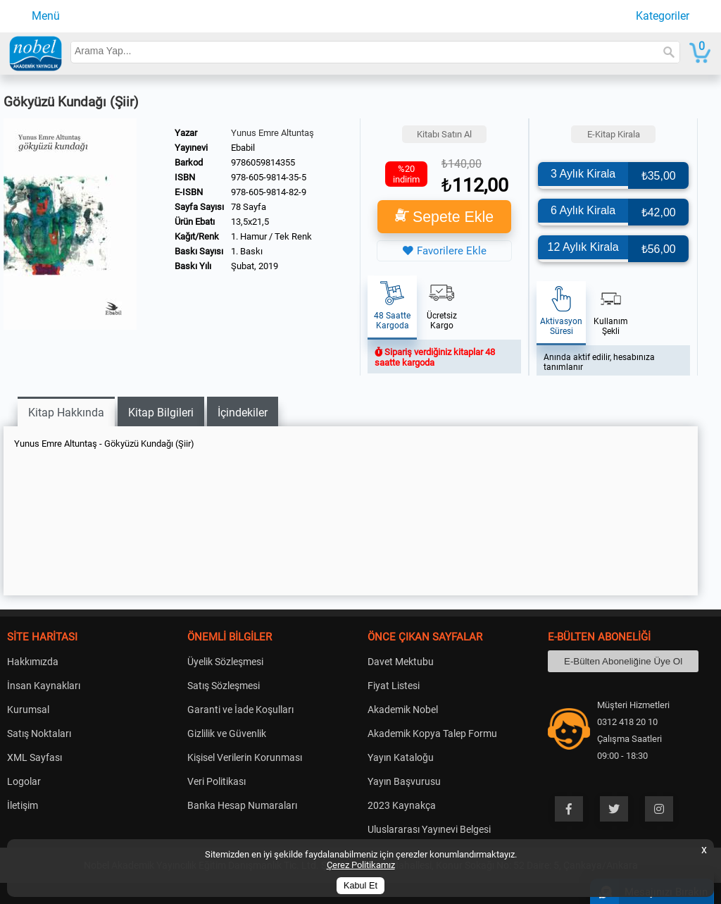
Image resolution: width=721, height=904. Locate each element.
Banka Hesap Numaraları (242, 805)
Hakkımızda (32, 661)
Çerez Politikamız (361, 865)
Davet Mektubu (401, 661)
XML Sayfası (34, 757)
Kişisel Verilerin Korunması (244, 757)
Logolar (24, 781)
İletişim (22, 805)
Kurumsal (28, 709)
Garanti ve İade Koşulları (240, 709)
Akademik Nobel (403, 709)
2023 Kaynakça (402, 805)
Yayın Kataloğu (401, 757)
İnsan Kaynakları (43, 685)
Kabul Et (360, 886)
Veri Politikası (216, 781)
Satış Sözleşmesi (223, 685)
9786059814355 (263, 162)
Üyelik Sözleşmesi (225, 661)
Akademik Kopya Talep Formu (432, 733)
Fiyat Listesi (394, 685)
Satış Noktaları (39, 733)
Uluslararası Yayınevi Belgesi (429, 829)
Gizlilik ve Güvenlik (226, 733)
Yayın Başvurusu (404, 781)
